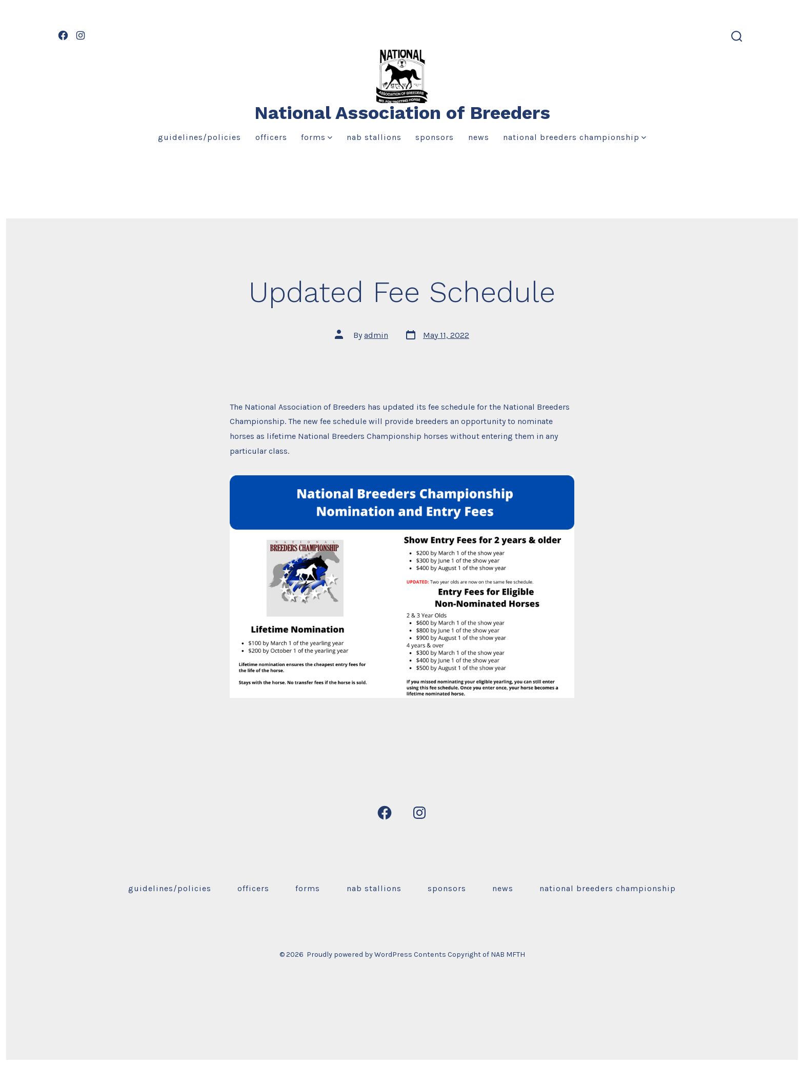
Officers (271, 137)
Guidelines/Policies (199, 137)
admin (376, 335)
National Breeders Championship (574, 137)
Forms (316, 137)
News (478, 137)
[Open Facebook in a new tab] (63, 35)
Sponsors (434, 137)
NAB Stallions (374, 137)
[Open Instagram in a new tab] (80, 35)
